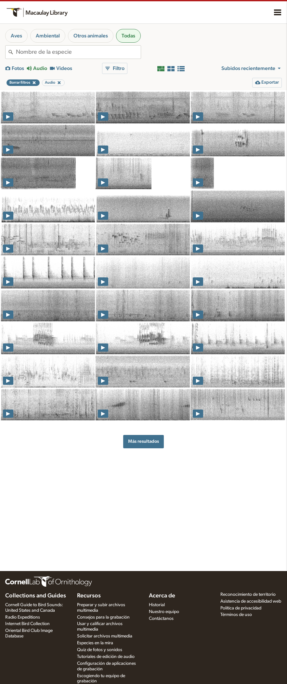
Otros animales (90, 35)
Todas (128, 35)
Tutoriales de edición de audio (106, 656)
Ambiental (48, 35)
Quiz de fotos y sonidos (99, 650)
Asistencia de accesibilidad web (250, 601)
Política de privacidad (240, 608)
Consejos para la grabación (103, 617)
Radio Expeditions (22, 617)
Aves (16, 35)
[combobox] (78, 52)
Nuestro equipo (164, 611)
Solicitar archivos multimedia (104, 636)
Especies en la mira (95, 643)
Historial (157, 605)
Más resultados (143, 441)
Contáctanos (161, 618)
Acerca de (162, 596)
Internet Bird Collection (27, 623)
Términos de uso (236, 614)
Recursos (89, 596)
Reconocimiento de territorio (248, 594)
